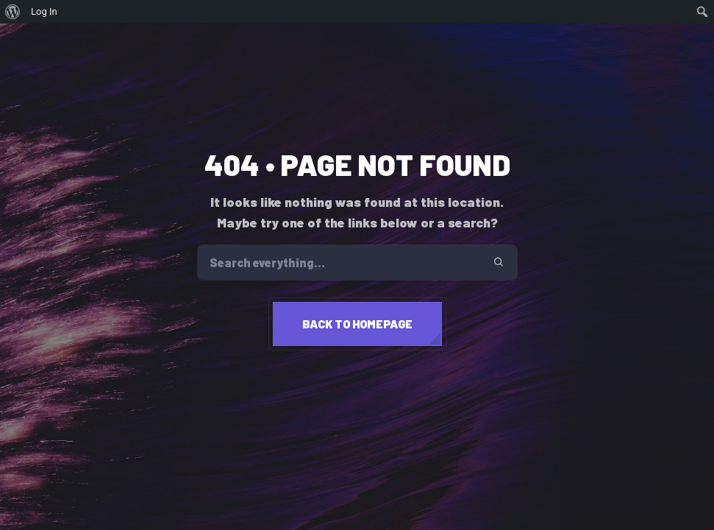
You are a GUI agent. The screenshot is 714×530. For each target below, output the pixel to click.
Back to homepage (357, 324)
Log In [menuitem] (44, 11)
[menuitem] (13, 12)
